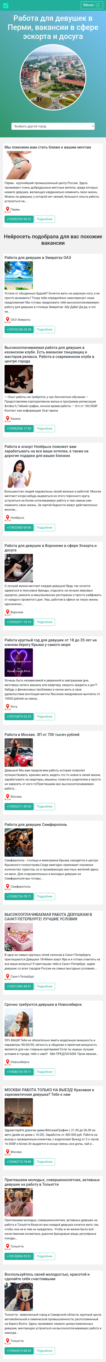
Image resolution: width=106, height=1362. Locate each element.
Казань (13, 418)
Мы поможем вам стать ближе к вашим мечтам (48, 147)
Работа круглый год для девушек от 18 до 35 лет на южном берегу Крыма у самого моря (51, 642)
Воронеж (14, 612)
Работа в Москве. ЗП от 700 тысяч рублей (42, 734)
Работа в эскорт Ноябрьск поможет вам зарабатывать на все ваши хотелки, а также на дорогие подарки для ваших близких (46, 451)
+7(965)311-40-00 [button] (19, 806)
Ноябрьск (14, 518)
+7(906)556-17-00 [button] (19, 428)
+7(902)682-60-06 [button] (19, 527)
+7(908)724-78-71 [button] (19, 896)
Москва (13, 796)
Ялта (11, 706)
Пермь (12, 209)
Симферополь (18, 886)
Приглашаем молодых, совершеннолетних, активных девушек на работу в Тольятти (52, 1182)
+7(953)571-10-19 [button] (19, 622)
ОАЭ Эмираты (18, 319)
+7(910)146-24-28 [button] (19, 329)
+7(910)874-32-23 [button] (19, 716)
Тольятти (14, 1246)
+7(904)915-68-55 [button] (19, 1351)
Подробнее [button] (45, 219)
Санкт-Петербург (19, 976)
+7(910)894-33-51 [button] (19, 1256)
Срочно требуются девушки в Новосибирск (43, 1004)
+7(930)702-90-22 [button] (19, 219)
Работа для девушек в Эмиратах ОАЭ (38, 257)
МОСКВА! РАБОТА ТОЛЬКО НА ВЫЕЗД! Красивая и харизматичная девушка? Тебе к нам (49, 1092)
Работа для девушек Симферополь (36, 824)
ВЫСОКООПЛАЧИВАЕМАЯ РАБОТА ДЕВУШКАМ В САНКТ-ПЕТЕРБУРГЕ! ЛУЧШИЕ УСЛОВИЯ (48, 916)
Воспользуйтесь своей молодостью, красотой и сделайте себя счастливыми (47, 1276)
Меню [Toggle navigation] (92, 5)
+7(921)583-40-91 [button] (19, 986)
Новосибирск (17, 1062)
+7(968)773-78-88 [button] (19, 1162)
